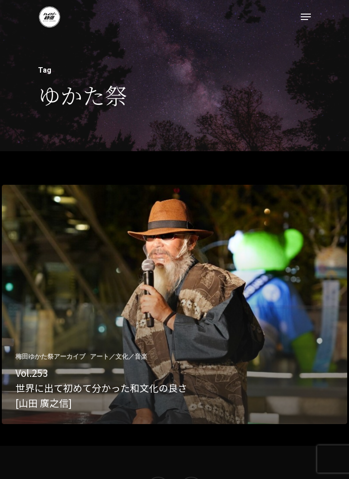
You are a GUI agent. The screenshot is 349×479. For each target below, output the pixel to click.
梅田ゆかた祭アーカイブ (50, 356)
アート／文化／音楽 (118, 356)
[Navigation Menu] (306, 16)
